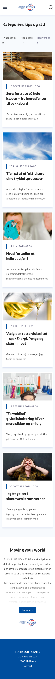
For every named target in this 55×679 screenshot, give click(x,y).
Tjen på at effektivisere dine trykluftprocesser (25, 176)
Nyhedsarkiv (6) (9, 40)
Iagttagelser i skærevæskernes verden (25, 496)
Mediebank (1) (26, 40)
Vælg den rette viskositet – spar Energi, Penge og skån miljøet (27, 338)
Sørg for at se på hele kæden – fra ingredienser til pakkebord (26, 98)
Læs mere (27, 610)
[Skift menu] (5, 7)
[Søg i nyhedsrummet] (51, 7)
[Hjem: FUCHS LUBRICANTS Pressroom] (26, 7)
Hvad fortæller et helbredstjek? (20, 256)
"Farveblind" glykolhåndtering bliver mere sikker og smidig (25, 418)
